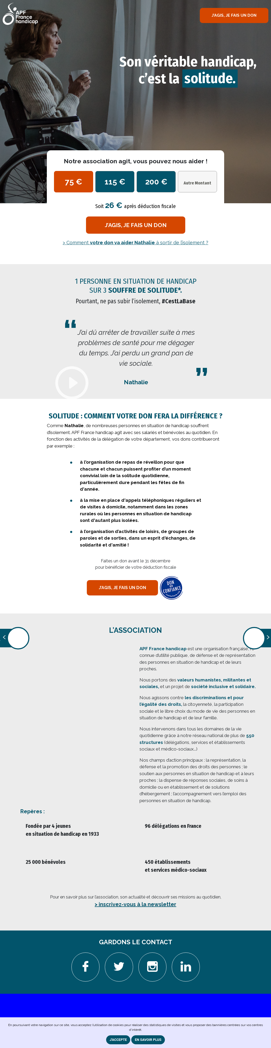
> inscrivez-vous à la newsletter (135, 904)
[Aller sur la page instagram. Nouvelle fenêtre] (152, 967)
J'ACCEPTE (118, 1040)
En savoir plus (148, 1040)
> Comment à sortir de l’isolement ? (135, 242)
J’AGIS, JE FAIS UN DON (234, 15)
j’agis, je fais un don (135, 225)
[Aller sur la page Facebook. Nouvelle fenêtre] (85, 967)
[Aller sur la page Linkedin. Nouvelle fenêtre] (186, 967)
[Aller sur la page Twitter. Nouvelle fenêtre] (119, 967)
